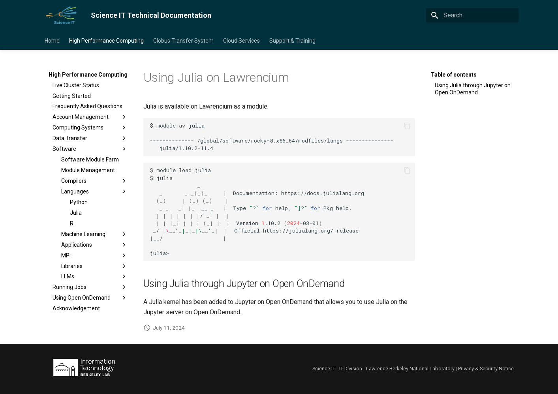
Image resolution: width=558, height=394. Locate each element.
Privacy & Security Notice (486, 368)
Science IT (323, 368)
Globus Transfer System (183, 41)
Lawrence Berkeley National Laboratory (410, 368)
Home (52, 41)
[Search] (472, 15)
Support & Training (292, 41)
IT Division (350, 368)
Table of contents (454, 74)
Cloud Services (241, 41)
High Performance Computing (106, 41)
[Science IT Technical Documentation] (61, 15)
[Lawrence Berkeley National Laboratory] (84, 369)
